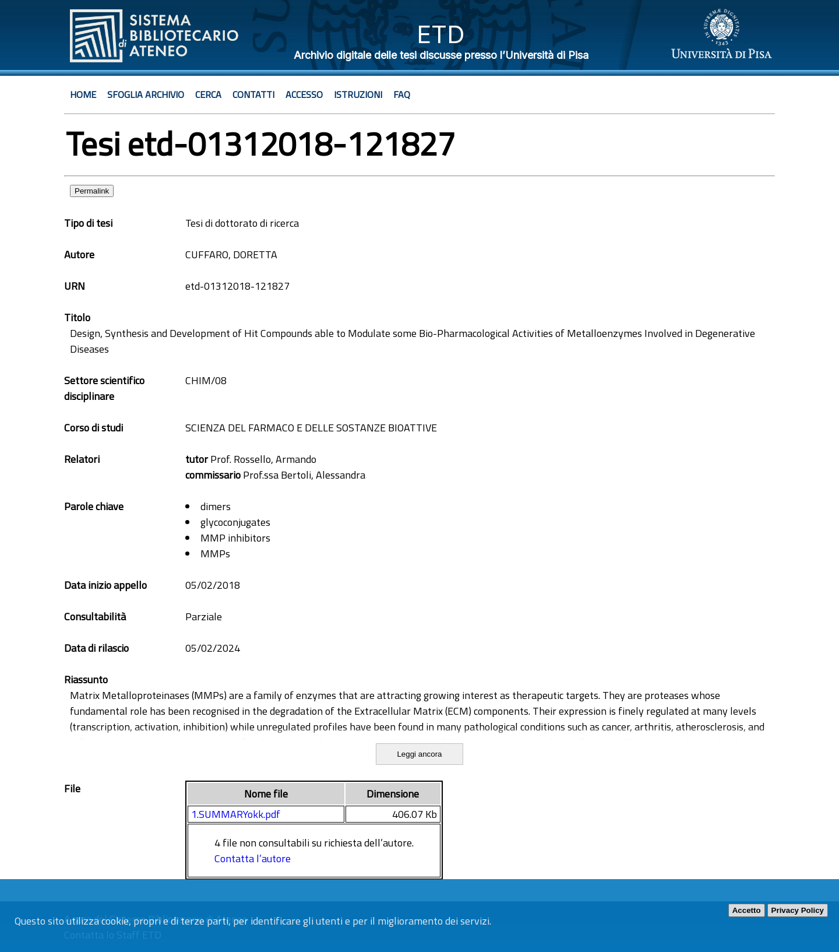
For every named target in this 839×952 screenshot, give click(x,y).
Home (83, 94)
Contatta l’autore (252, 858)
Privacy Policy (797, 910)
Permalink (92, 191)
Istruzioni (358, 94)
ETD (441, 34)
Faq (401, 94)
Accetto (746, 910)
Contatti (253, 94)
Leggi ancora (419, 754)
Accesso (304, 94)
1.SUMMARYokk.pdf (235, 814)
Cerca (208, 94)
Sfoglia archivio (145, 94)
